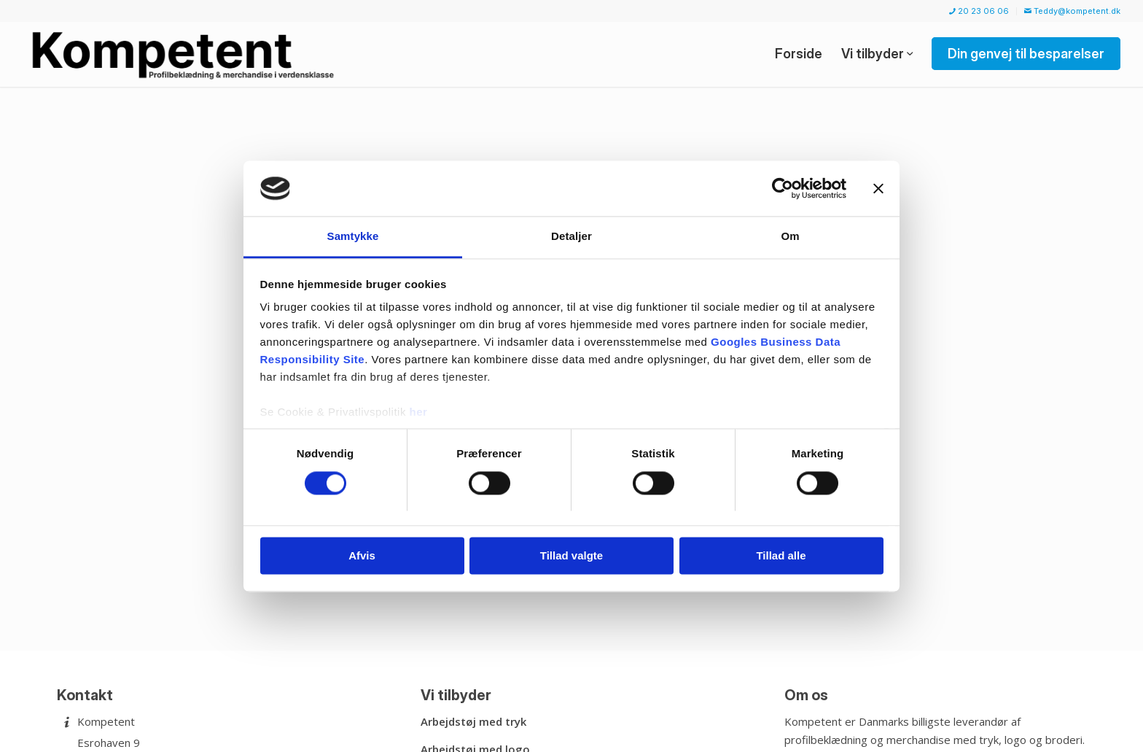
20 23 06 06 (979, 11)
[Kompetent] (185, 54)
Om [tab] (790, 236)
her (419, 412)
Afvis (361, 556)
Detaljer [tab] (571, 236)
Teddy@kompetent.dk (1072, 11)
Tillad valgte (571, 556)
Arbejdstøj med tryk (473, 721)
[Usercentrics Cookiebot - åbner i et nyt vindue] (782, 188)
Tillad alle (780, 556)
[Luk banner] (878, 188)
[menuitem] (979, 11)
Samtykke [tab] (353, 236)
